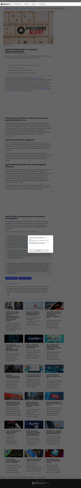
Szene (33, 4)
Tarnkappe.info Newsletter (37, 243)
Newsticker (42, 4)
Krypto (26, 4)
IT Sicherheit (16, 4)
